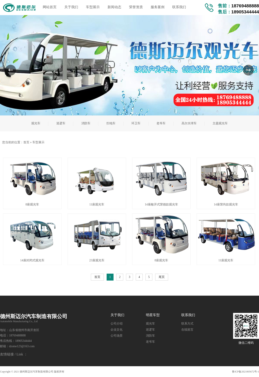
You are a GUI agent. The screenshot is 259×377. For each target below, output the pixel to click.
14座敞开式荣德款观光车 (161, 204)
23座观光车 (96, 260)
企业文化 (117, 329)
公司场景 (117, 335)
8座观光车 (32, 204)
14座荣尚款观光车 (226, 204)
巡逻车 (150, 329)
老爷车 (150, 341)
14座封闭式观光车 (32, 260)
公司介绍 (117, 323)
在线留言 (187, 329)
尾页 (162, 277)
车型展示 (38, 142)
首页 (26, 142)
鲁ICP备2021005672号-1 (245, 371)
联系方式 (187, 323)
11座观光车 (96, 204)
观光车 (150, 323)
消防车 (150, 335)
